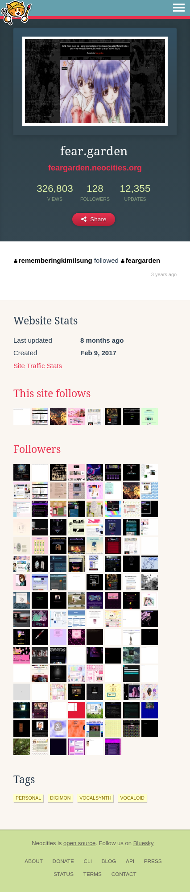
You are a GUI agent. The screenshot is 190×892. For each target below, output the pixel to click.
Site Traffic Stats (37, 365)
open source (79, 843)
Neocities (44, 843)
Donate (63, 861)
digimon (60, 798)
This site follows (52, 393)
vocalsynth (95, 798)
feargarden (140, 260)
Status (64, 874)
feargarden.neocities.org (95, 167)
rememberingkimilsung (53, 260)
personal (28, 798)
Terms (92, 874)
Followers (37, 449)
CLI (88, 861)
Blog (109, 861)
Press (153, 861)
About (34, 861)
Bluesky (143, 843)
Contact (124, 874)
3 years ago (164, 274)
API (130, 861)
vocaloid (132, 798)
